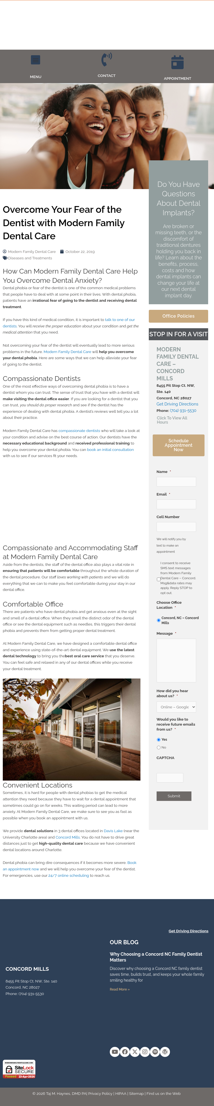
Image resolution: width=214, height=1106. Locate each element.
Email (163, 493)
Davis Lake (113, 831)
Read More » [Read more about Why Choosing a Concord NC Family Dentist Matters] (120, 989)
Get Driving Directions (177, 404)
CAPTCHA (165, 758)
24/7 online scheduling (68, 875)
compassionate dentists (79, 430)
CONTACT (107, 75)
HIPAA (121, 1093)
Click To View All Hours (171, 420)
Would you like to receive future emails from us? (176, 725)
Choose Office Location (169, 604)
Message (166, 633)
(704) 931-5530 (182, 410)
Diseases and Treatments (30, 258)
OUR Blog (124, 942)
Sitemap (136, 1093)
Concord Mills (68, 837)
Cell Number (168, 516)
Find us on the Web (164, 1093)
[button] (35, 59)
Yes (164, 740)
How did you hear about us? (172, 694)
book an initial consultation (110, 449)
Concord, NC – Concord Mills (180, 619)
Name (164, 471)
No (164, 748)
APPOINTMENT (177, 78)
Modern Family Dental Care (67, 351)
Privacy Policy (100, 1093)
